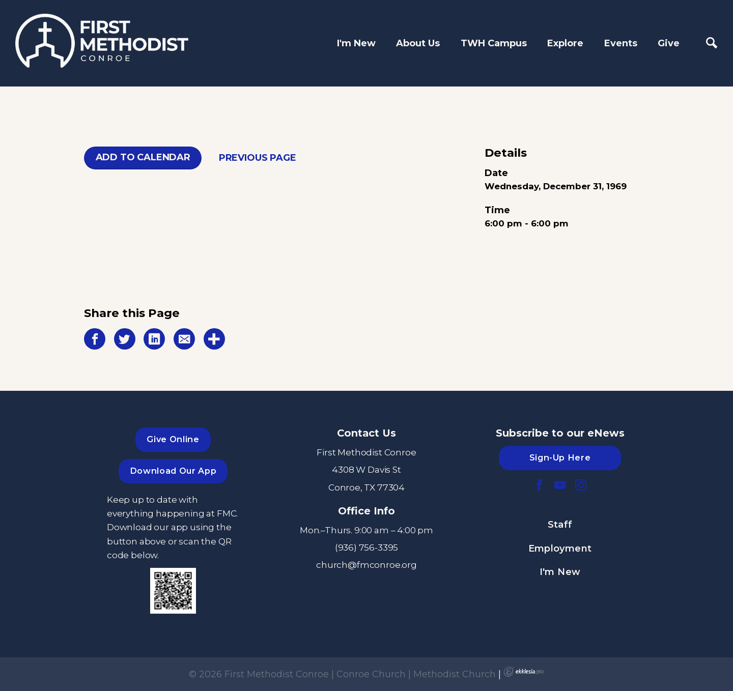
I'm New (356, 43)
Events (620, 43)
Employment (560, 548)
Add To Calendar (143, 157)
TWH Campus (494, 43)
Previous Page (257, 157)
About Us (418, 43)
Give (669, 43)
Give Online (173, 439)
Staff (560, 524)
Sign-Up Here (560, 457)
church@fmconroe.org (366, 564)
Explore (565, 43)
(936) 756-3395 (367, 547)
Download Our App (173, 471)
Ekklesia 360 (523, 672)
